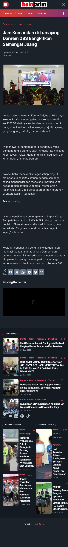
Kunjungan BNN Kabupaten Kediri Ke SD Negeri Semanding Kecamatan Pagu (42, 405)
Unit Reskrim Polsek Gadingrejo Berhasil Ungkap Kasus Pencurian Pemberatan (42, 345)
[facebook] (10, 272)
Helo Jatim (39, 524)
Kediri (31, 399)
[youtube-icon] (10, 416)
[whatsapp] (23, 272)
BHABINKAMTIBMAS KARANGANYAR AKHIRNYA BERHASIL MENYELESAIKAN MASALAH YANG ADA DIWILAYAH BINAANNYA (42, 367)
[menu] (6, 5)
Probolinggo (25, 433)
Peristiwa (52, 339)
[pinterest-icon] (22, 416)
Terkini (51, 380)
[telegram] (29, 272)
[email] (41, 272)
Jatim (31, 339)
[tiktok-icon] (28, 416)
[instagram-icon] (4, 416)
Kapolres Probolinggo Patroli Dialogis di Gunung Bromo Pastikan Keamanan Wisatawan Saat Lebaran (26, 451)
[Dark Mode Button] (63, 4)
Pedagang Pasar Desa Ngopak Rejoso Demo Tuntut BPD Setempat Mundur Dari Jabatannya (40, 387)
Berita (23, 339)
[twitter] (17, 272)
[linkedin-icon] (16, 416)
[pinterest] (35, 272)
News (22, 430)
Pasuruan (41, 339)
